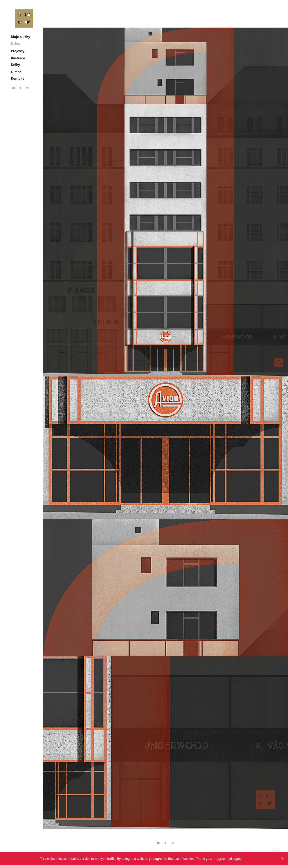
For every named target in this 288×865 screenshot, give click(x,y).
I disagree (234, 858)
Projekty (17, 51)
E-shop (16, 43)
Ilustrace (18, 58)
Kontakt (17, 78)
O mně (16, 71)
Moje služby (20, 36)
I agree (220, 858)
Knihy (15, 64)
